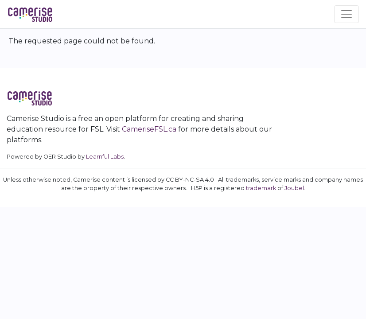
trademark (261, 188)
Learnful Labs (105, 156)
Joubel (294, 188)
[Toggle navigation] (346, 14)
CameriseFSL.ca (149, 129)
